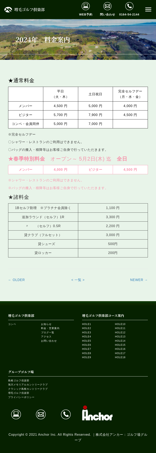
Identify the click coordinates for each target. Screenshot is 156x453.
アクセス (46, 336)
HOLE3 (86, 332)
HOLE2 (86, 328)
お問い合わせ (49, 340)
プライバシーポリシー (21, 397)
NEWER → (139, 280)
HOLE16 (120, 349)
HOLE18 (120, 357)
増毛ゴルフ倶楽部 (18, 393)
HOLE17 (120, 353)
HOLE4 (86, 336)
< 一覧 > (78, 280)
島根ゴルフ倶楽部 (18, 380)
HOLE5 (86, 340)
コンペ (12, 324)
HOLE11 (120, 328)
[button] (148, 9)
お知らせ (46, 324)
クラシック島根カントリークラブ (28, 388)
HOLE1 (86, 324)
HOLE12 (120, 332)
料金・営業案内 (50, 328)
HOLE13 (120, 336)
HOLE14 (120, 340)
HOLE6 (86, 345)
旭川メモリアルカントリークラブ (28, 384)
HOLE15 (120, 345)
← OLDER (16, 280)
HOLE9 (86, 357)
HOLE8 (86, 353)
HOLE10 (120, 324)
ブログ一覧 (47, 332)
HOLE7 (86, 349)
